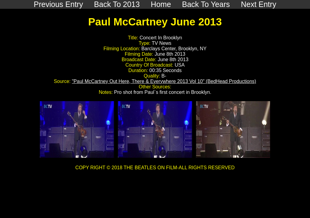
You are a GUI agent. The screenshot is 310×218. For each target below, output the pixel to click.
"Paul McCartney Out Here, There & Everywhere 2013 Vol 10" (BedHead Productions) (164, 81)
